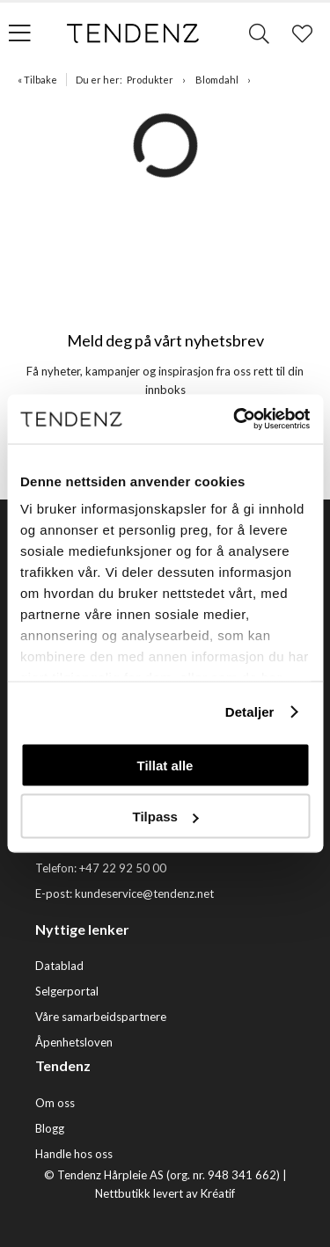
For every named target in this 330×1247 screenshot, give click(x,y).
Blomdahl (216, 79)
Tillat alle (165, 764)
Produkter (150, 79)
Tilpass (166, 816)
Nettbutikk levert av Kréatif (165, 1193)
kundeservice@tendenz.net (144, 893)
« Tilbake (37, 79)
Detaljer (250, 711)
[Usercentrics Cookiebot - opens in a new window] (235, 419)
